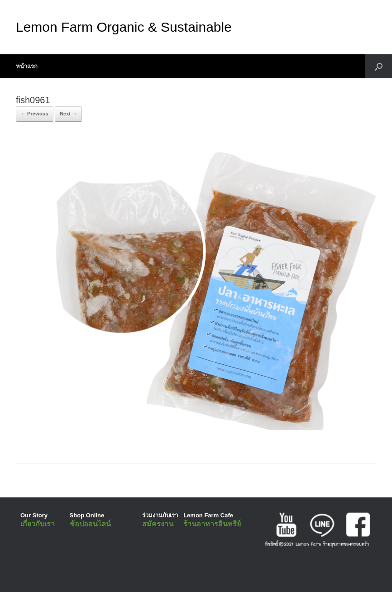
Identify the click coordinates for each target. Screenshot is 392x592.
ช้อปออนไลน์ (90, 524)
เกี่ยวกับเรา (37, 524)
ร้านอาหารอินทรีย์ (212, 524)
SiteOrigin (189, 574)
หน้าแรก (27, 66)
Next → (68, 113)
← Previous (34, 113)
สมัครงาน (157, 524)
